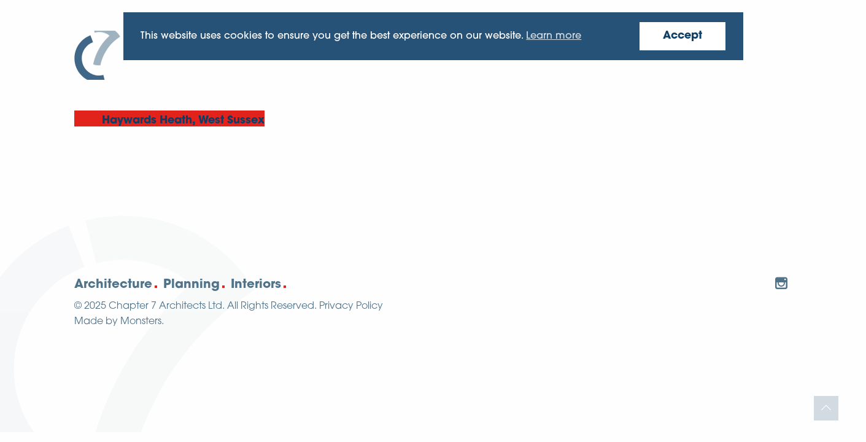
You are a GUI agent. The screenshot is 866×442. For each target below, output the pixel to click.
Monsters (140, 322)
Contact (759, 49)
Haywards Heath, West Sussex (183, 120)
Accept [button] (682, 36)
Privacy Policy (351, 306)
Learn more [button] (553, 36)
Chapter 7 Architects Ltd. (167, 306)
